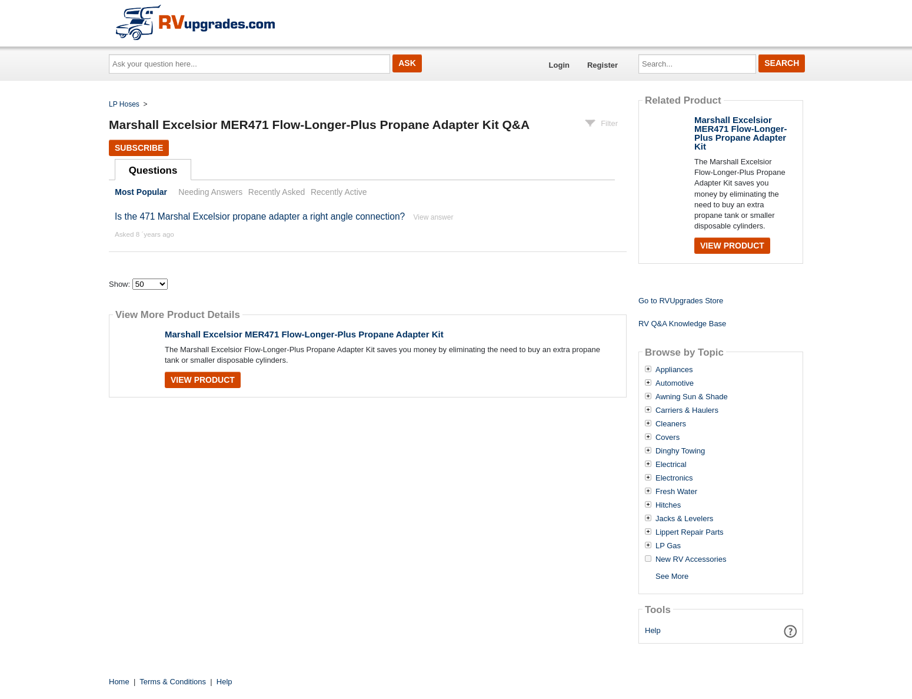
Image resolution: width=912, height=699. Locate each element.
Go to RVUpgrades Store (680, 300)
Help (653, 630)
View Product (203, 380)
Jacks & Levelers (684, 519)
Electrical (671, 465)
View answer (434, 217)
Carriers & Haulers (686, 410)
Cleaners (670, 424)
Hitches (668, 505)
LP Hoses (124, 104)
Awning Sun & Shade (691, 397)
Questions (153, 170)
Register (602, 65)
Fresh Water (676, 492)
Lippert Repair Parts (689, 532)
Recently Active (339, 192)
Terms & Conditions (172, 681)
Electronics (674, 478)
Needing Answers (210, 192)
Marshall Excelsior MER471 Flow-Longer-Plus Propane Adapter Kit (304, 334)
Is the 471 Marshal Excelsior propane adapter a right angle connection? (260, 216)
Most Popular (141, 192)
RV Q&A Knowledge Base (682, 323)
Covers (667, 437)
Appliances (674, 370)
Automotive (674, 383)
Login (559, 65)
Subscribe (139, 148)
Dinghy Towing (680, 451)
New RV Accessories (690, 559)
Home (119, 681)
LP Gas (668, 546)
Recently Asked (276, 192)
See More (671, 576)
